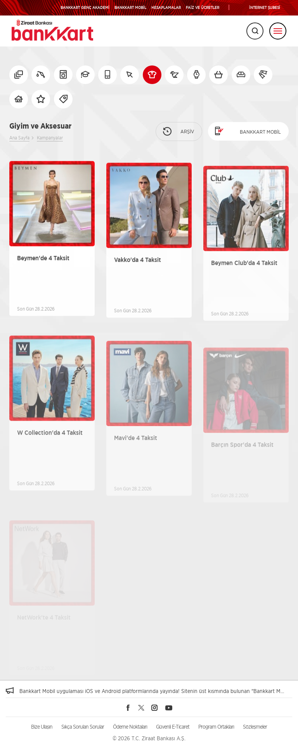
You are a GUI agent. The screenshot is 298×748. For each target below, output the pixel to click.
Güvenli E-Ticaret (172, 726)
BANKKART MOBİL (130, 7)
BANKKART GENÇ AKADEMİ (85, 7)
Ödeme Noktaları (130, 726)
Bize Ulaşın (41, 726)
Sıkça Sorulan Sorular (82, 726)
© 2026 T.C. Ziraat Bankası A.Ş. (149, 738)
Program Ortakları (216, 726)
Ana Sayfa (19, 138)
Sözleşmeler (255, 726)
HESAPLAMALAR (166, 7)
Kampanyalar (50, 138)
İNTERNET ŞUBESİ (264, 7)
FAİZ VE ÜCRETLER (202, 7)
